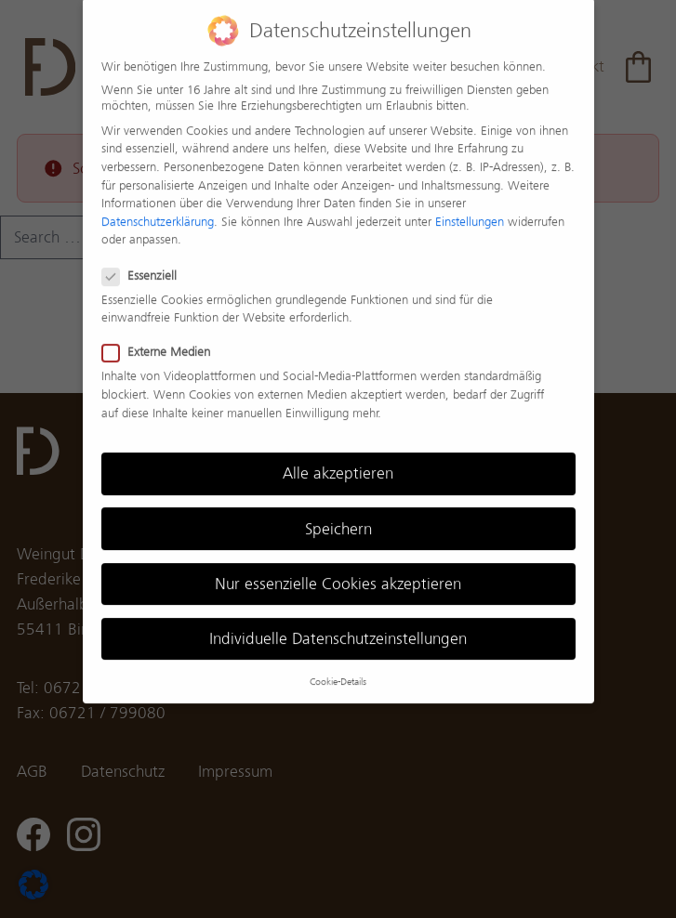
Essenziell (140, 262)
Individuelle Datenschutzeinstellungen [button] (338, 626)
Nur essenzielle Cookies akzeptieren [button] (338, 571)
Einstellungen (469, 208)
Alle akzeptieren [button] (338, 461)
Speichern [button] (338, 516)
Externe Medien (156, 340)
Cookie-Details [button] (338, 669)
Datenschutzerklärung (157, 208)
